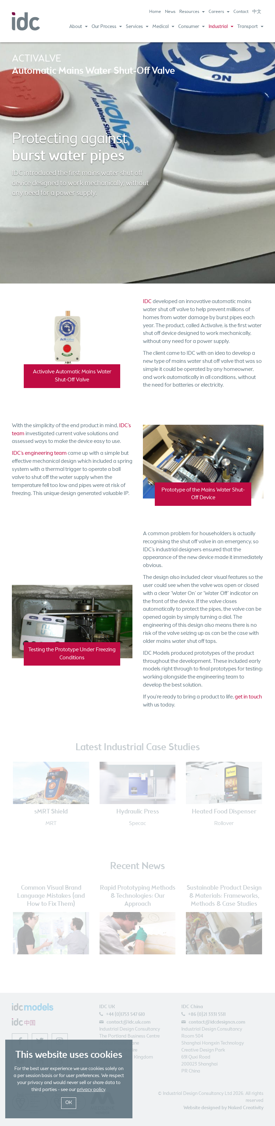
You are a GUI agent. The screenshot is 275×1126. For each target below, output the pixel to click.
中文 (256, 12)
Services (137, 26)
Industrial (221, 26)
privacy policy (91, 1089)
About (78, 26)
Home (155, 12)
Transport (250, 26)
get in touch (248, 697)
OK (68, 1102)
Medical (163, 26)
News (170, 12)
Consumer (191, 26)
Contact (240, 12)
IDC (147, 301)
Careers (219, 12)
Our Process (107, 26)
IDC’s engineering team (39, 453)
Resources (192, 12)
